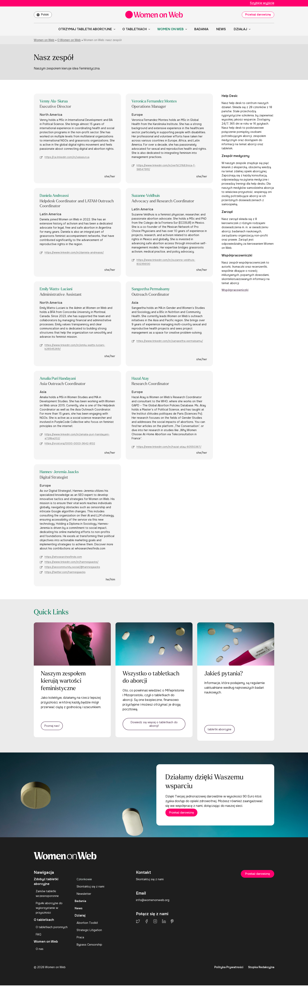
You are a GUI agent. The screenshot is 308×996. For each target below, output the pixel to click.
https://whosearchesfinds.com (63, 559)
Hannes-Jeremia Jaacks (64, 473)
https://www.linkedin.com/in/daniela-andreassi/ (74, 253)
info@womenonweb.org (153, 908)
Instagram (155, 929)
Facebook (146, 929)
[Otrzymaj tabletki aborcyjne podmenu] (114, 29)
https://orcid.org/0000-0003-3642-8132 (70, 445)
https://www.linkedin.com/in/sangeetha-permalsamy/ (170, 342)
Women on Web (44, 40)
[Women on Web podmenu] (185, 29)
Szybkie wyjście (262, 3)
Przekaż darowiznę (258, 14)
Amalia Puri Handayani (62, 379)
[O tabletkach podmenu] (148, 29)
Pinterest (172, 929)
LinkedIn (164, 929)
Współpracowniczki (235, 290)
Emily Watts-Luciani (60, 289)
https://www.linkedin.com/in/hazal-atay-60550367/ (169, 448)
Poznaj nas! (55, 730)
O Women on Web (69, 40)
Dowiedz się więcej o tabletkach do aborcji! (154, 727)
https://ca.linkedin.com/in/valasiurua (67, 157)
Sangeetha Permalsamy (155, 289)
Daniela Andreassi (58, 196)
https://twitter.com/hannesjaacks (65, 574)
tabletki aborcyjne (224, 730)
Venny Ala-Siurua (57, 101)
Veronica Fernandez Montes (160, 101)
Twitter (138, 929)
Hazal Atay (142, 379)
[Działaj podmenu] (249, 29)
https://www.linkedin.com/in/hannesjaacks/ (71, 564)
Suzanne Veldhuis (149, 196)
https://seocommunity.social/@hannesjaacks (72, 569)
